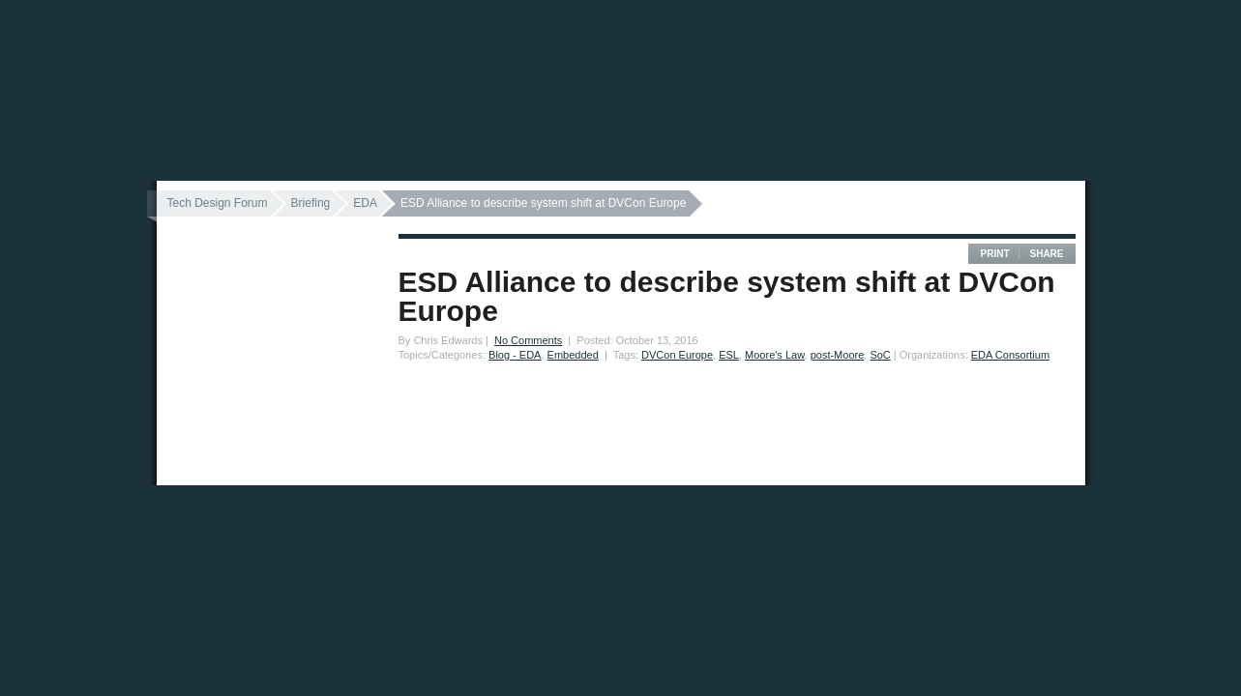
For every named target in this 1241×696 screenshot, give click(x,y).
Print (994, 253)
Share (1046, 253)
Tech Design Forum (217, 203)
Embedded (573, 355)
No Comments (528, 340)
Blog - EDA (514, 355)
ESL (729, 355)
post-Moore (838, 355)
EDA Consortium (1010, 355)
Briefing (311, 203)
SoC (880, 355)
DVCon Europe (677, 355)
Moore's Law (774, 355)
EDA (365, 203)
